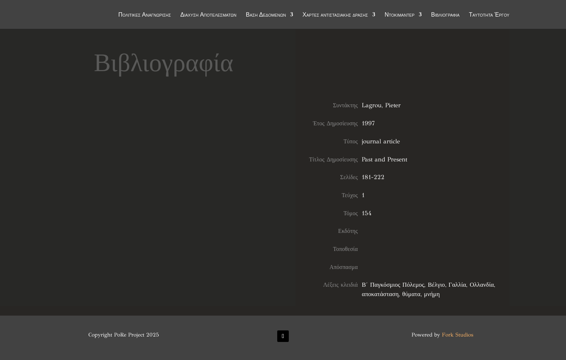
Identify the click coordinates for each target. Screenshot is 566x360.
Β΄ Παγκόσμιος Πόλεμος (393, 285)
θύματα (411, 294)
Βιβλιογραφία (445, 15)
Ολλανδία (482, 285)
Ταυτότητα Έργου (489, 15)
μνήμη (432, 294)
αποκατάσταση (380, 294)
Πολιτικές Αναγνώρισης (144, 15)
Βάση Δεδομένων (266, 15)
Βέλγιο (436, 285)
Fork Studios (457, 334)
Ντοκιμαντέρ (399, 15)
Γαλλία (457, 285)
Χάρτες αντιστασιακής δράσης (335, 15)
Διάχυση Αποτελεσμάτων (208, 15)
